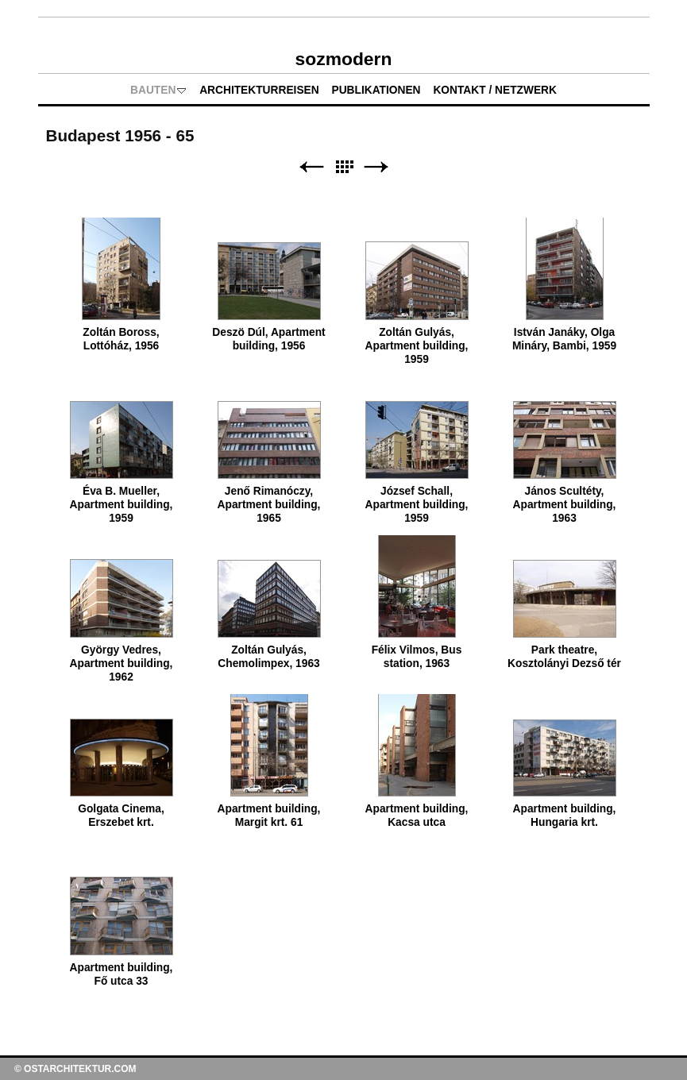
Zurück (311, 167)
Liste (343, 167)
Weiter (376, 167)
